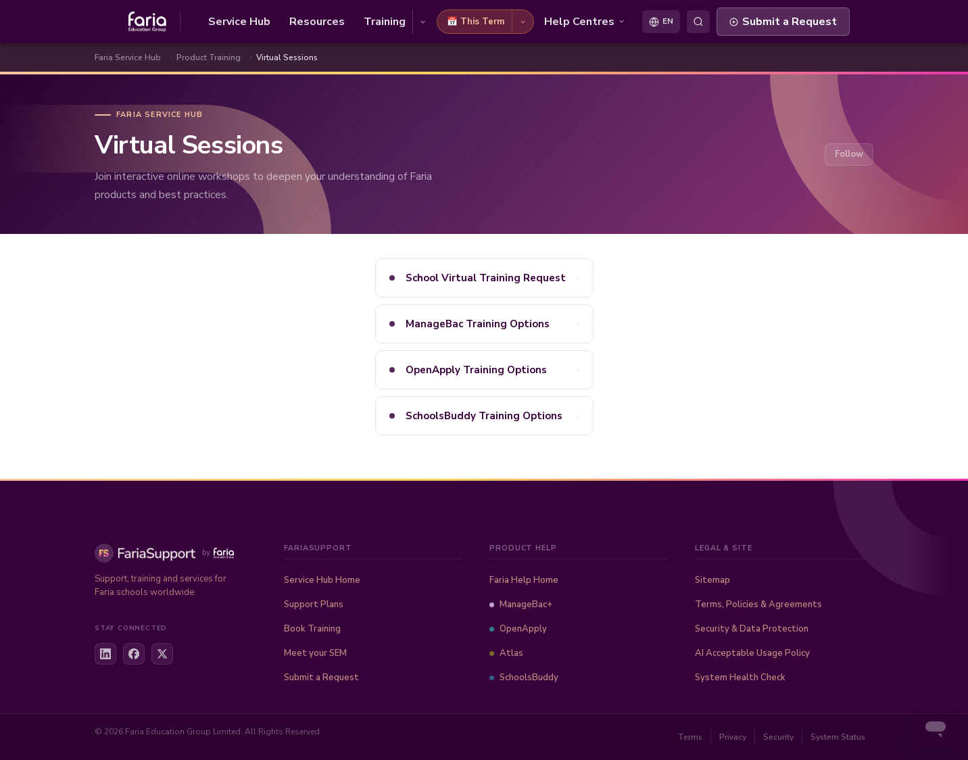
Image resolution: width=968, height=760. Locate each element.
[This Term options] (523, 21)
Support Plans (313, 604)
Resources (317, 21)
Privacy (732, 737)
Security (778, 737)
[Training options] (422, 21)
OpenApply (518, 629)
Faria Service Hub (128, 57)
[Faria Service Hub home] (154, 21)
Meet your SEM (315, 653)
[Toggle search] (698, 21)
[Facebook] (134, 654)
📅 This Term (475, 22)
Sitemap (712, 580)
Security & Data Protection (751, 629)
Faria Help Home (523, 580)
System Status (837, 737)
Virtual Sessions (287, 57)
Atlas (506, 653)
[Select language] (661, 21)
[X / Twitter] (162, 654)
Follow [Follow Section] (849, 154)
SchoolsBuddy (523, 677)
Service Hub (239, 21)
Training (385, 21)
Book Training (312, 629)
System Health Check (740, 677)
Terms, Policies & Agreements (758, 604)
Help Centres (584, 21)
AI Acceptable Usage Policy (752, 653)
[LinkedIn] (105, 654)
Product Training (208, 57)
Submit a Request (783, 21)
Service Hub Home (322, 580)
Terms (690, 737)
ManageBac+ (520, 604)
